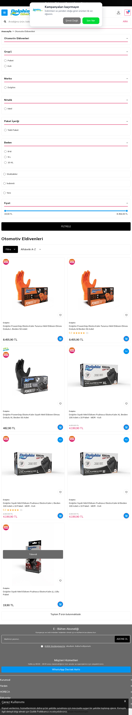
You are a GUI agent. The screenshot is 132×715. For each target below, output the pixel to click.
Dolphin (9, 87)
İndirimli (9, 183)
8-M (7, 151)
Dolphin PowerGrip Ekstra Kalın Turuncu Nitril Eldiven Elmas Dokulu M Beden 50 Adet (98, 327)
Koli (7, 66)
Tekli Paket (11, 130)
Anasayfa (6, 31)
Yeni (7, 193)
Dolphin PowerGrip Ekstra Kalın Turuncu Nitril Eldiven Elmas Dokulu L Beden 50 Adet (32, 327)
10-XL (8, 162)
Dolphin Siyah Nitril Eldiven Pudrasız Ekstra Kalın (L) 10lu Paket (31, 593)
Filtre (10, 249)
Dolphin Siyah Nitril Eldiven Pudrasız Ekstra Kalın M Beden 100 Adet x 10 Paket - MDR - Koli (98, 504)
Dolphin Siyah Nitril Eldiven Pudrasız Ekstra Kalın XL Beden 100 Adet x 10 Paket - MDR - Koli (98, 416)
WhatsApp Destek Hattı (66, 669)
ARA (125, 21)
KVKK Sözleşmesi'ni (55, 646)
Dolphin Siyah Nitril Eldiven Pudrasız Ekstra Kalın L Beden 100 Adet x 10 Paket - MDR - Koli (31, 504)
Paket (8, 60)
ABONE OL (122, 639)
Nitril (8, 108)
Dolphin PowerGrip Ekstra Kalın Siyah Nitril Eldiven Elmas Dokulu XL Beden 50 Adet (31, 416)
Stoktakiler (10, 174)
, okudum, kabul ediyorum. (66, 646)
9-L (7, 157)
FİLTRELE (66, 226)
